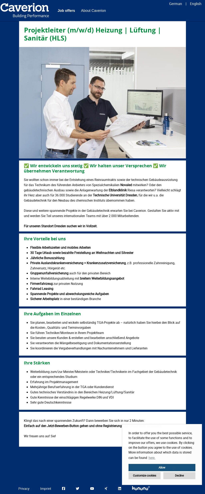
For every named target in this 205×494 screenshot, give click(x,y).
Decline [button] (179, 475)
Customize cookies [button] (144, 475)
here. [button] (152, 457)
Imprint (45, 488)
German (175, 3)
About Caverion (93, 11)
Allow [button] (162, 467)
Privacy (23, 488)
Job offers (66, 11)
